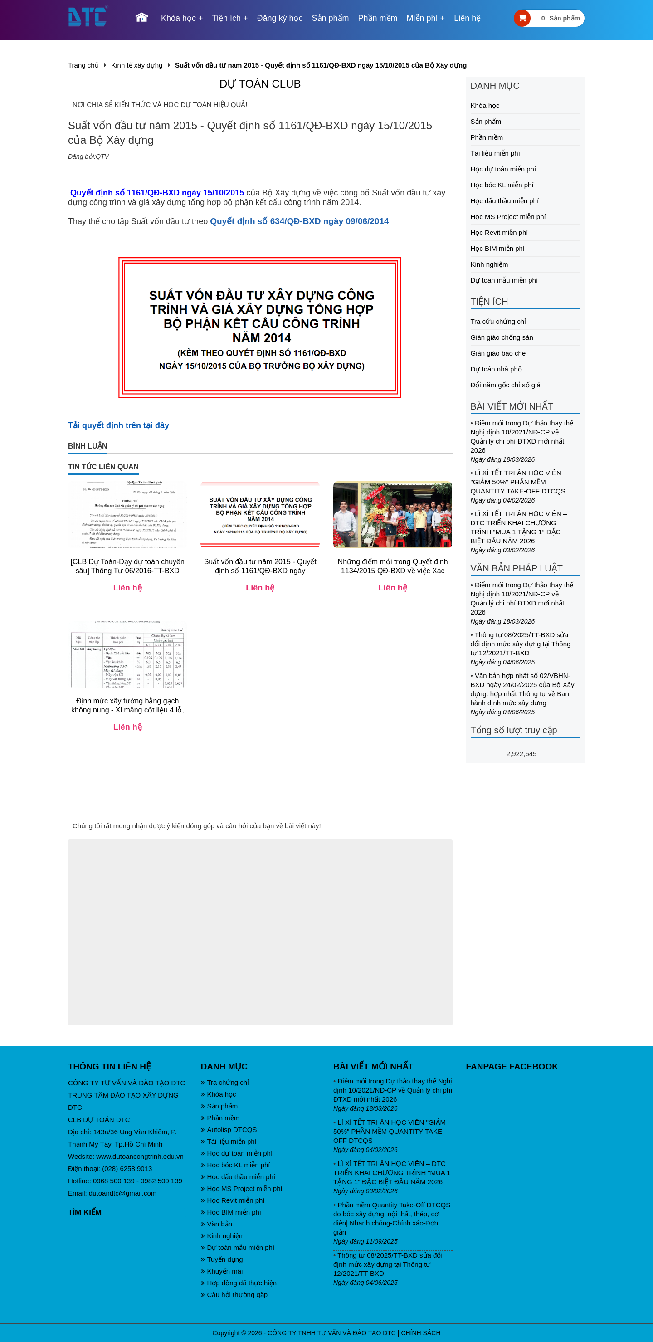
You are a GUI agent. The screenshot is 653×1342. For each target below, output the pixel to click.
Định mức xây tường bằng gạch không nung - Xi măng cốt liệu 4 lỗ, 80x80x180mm (127, 710)
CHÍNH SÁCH (420, 1333)
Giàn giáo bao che (498, 353)
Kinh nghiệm (489, 264)
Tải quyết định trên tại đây (118, 425)
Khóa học (178, 18)
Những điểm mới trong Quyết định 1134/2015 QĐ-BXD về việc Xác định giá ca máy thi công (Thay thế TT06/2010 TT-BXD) (392, 575)
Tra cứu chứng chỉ (498, 321)
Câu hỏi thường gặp (234, 1294)
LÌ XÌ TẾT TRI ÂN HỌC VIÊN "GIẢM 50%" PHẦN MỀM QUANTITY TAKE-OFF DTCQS (518, 482)
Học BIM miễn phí (498, 248)
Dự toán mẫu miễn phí (504, 280)
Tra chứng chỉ (225, 1082)
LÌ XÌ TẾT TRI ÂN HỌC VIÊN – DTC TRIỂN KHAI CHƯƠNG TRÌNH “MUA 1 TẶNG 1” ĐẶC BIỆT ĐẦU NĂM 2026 (391, 1173)
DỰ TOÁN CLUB (260, 84)
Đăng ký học (279, 18)
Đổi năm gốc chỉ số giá (506, 385)
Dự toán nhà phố (496, 369)
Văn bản (217, 1224)
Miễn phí (422, 18)
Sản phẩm (330, 18)
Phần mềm (378, 18)
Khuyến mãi (222, 1271)
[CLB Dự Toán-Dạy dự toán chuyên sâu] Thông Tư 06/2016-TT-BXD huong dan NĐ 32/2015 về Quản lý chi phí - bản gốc (128, 575)
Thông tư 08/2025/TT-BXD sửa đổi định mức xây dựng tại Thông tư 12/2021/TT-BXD (521, 644)
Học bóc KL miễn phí (502, 185)
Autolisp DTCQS (229, 1129)
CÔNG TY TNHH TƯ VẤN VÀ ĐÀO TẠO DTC (332, 1333)
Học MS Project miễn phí (508, 216)
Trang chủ (83, 65)
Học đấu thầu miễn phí (505, 201)
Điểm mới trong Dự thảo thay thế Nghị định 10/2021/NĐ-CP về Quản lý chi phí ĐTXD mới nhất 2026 (392, 1090)
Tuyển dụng (222, 1259)
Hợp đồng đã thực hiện (239, 1283)
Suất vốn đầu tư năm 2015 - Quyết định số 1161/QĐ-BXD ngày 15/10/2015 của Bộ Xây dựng (260, 571)
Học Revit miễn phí (499, 232)
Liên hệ (467, 18)
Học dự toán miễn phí (503, 169)
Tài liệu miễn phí (495, 153)
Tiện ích (226, 18)
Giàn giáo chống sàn (502, 337)
